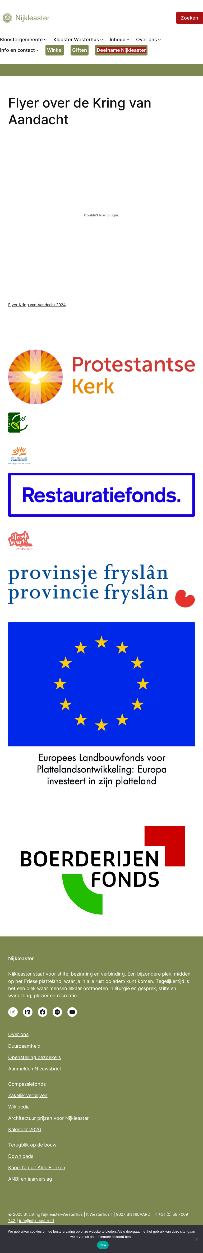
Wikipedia (19, 1107)
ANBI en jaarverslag (30, 1179)
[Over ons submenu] (159, 39)
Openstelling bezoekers (34, 1057)
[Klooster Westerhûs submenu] (101, 39)
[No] (196, 1239)
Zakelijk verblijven (28, 1095)
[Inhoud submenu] (128, 39)
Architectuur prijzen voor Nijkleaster (48, 1118)
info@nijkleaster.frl (36, 1220)
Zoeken (189, 18)
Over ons (18, 1034)
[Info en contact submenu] (37, 50)
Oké (103, 1245)
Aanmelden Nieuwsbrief (34, 1068)
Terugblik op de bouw (32, 1145)
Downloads (20, 1156)
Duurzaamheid (24, 1046)
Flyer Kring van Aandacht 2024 (37, 304)
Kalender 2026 (24, 1129)
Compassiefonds (27, 1084)
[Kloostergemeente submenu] (45, 39)
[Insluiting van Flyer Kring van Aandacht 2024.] (101, 215)
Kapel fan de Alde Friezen (36, 1167)
